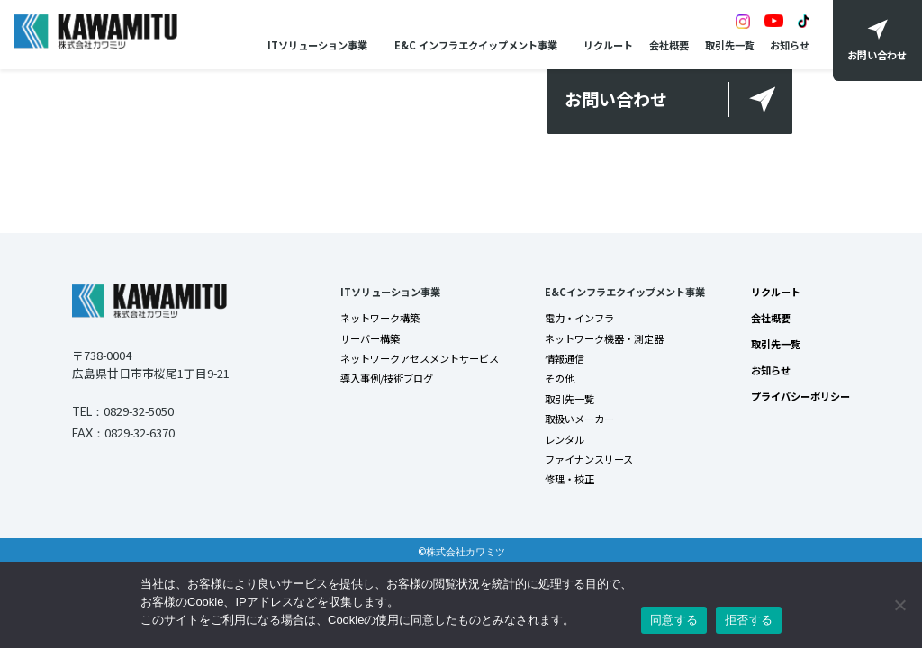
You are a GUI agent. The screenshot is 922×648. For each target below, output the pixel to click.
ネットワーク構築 (380, 317)
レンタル (564, 439)
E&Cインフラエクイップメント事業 (625, 291)
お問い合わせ (616, 99)
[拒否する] (899, 605)
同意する (674, 619)
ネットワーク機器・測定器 (604, 338)
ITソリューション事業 (317, 45)
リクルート (608, 45)
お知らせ (789, 45)
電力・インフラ (579, 317)
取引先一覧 (730, 45)
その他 (559, 378)
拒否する (749, 619)
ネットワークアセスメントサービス (419, 358)
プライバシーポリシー (800, 396)
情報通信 (564, 358)
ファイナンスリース (589, 459)
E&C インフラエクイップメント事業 (475, 45)
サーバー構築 (370, 338)
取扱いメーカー (579, 418)
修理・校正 (569, 479)
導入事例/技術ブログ (386, 378)
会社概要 (669, 45)
